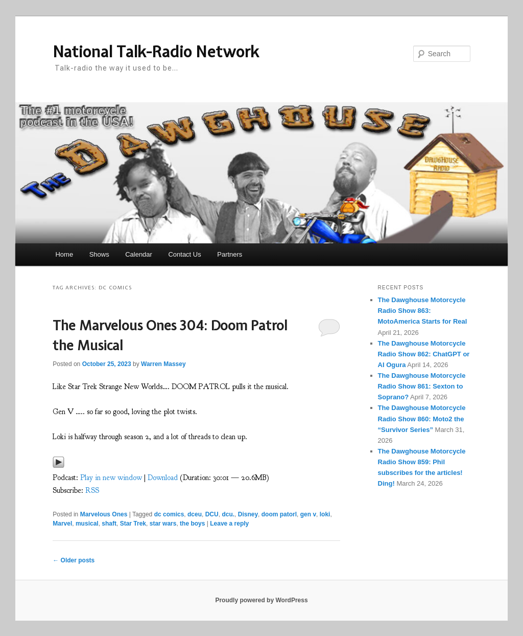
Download (163, 478)
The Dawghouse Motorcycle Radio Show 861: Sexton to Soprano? (422, 386)
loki (325, 514)
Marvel (62, 523)
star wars (163, 523)
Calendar (138, 254)
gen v (308, 514)
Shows (99, 254)
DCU (212, 514)
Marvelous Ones (104, 514)
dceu (194, 514)
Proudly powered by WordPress (261, 600)
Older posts (73, 560)
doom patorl (279, 514)
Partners (229, 254)
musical (87, 523)
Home (64, 254)
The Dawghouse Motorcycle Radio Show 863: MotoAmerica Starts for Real (422, 310)
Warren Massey (163, 364)
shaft (109, 523)
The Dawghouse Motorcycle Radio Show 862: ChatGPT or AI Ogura (424, 354)
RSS (92, 490)
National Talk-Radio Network (156, 51)
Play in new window (111, 478)
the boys (192, 523)
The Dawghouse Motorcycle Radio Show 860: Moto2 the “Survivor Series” (422, 418)
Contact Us (184, 254)
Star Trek (133, 523)
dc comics (169, 514)
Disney (248, 514)
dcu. (228, 514)
